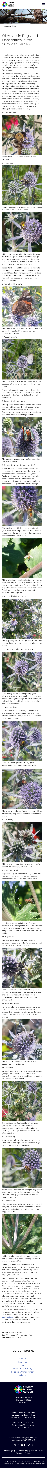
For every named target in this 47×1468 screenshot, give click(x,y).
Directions (23, 1402)
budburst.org (7, 1317)
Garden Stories (23, 1350)
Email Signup (9, 1451)
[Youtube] (22, 1446)
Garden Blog (23, 1451)
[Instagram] (15, 1446)
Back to (9, 26)
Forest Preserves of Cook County (31, 1464)
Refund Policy (37, 1451)
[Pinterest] (32, 1446)
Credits (28, 1453)
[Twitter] (29, 1446)
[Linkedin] (25, 1446)
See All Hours (23, 1428)
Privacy (19, 1453)
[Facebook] (18, 1446)
